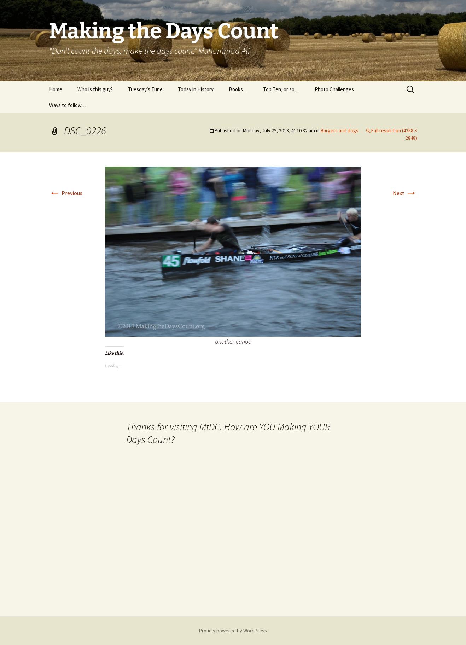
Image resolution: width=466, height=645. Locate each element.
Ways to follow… (67, 105)
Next (405, 193)
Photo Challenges (334, 89)
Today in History (196, 89)
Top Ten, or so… (281, 89)
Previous (65, 193)
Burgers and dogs (340, 130)
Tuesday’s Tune (145, 89)
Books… (238, 89)
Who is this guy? (95, 89)
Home (55, 89)
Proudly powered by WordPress (233, 630)
